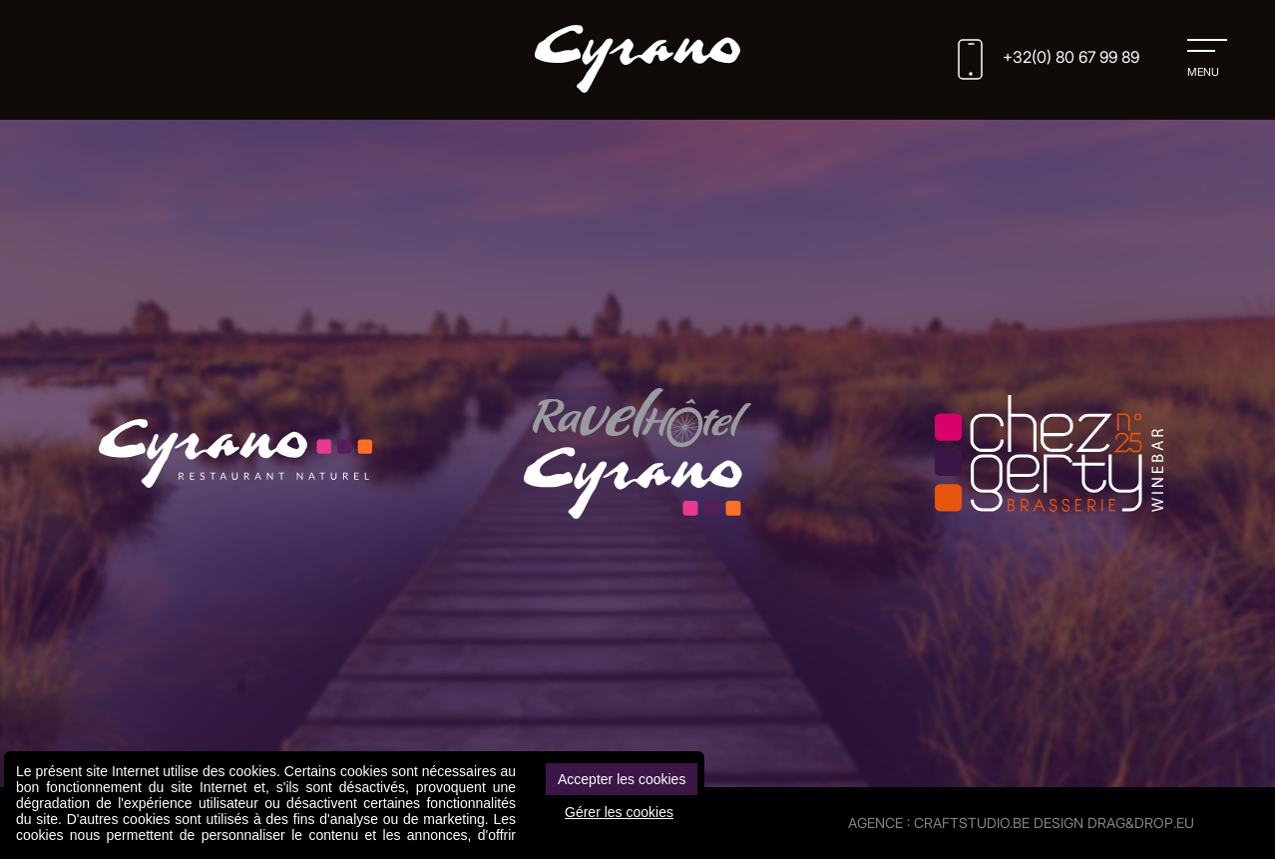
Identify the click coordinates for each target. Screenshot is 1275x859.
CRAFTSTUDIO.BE (972, 822)
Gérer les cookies (619, 812)
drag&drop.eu (1140, 822)
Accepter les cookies (621, 779)
